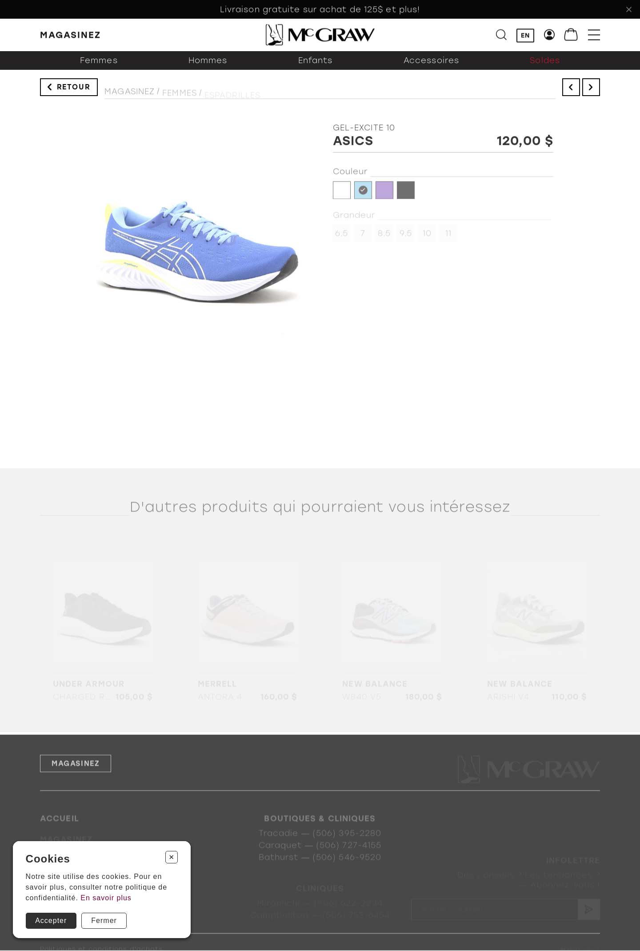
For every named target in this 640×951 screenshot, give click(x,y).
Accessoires (431, 68)
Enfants (315, 68)
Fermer (104, 920)
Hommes (208, 68)
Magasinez (129, 97)
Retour (74, 91)
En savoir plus (106, 898)
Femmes (99, 68)
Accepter (51, 920)
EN (525, 36)
